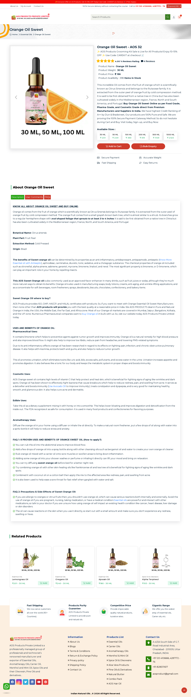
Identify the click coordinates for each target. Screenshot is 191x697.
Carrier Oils (114, 646)
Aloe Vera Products (118, 665)
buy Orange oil (90, 314)
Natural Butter (116, 674)
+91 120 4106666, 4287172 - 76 (150, 6)
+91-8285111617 (160, 667)
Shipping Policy (78, 665)
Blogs (73, 646)
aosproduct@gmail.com (165, 674)
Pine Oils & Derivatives (120, 669)
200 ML (142, 136)
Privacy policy (77, 660)
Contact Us (38, 6)
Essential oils (120, 500)
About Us (14, 6)
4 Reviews (148, 61)
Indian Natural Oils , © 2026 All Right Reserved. (95, 693)
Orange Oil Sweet (43, 34)
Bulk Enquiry (148, 146)
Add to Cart (113, 146)
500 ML (156, 136)
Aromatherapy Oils (118, 651)
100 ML (128, 136)
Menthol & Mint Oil (118, 655)
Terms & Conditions (80, 651)
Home (14, 34)
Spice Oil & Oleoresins (119, 660)
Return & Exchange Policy (84, 655)
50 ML (115, 136)
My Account (26, 6)
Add (43, 583)
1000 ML (170, 136)
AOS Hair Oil (114, 683)
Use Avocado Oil (57, 386)
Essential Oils (26, 34)
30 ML (103, 136)
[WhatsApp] (6, 687)
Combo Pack (115, 679)
